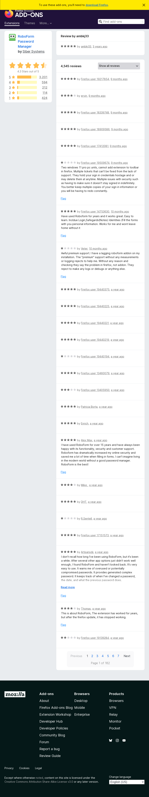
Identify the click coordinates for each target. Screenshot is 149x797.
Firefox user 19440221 (95, 323)
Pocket (114, 728)
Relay (113, 714)
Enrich (84, 423)
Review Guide (50, 756)
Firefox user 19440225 (95, 306)
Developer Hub (51, 721)
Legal (38, 768)
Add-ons (46, 694)
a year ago (117, 289)
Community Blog (52, 735)
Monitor (115, 721)
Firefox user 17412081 (94, 146)
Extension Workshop (55, 714)
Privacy (9, 768)
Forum (44, 742)
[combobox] (121, 21)
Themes (29, 23)
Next (127, 656)
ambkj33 (86, 46)
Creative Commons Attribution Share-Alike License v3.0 (38, 781)
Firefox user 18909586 (95, 129)
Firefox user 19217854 (95, 79)
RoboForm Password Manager (26, 41)
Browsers (116, 701)
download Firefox (97, 5)
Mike (84, 485)
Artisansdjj (87, 552)
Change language (120, 776)
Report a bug (49, 749)
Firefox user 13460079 (95, 373)
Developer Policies (53, 728)
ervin (84, 95)
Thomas (86, 608)
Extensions (12, 23)
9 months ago (119, 79)
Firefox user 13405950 (95, 390)
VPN (112, 708)
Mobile (79, 708)
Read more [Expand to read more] (68, 587)
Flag (63, 198)
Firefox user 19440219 (95, 339)
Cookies (24, 768)
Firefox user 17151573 (95, 535)
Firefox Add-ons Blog (56, 708)
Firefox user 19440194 (95, 356)
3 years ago (100, 46)
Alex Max (86, 440)
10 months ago (120, 211)
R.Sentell (86, 518)
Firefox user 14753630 (95, 211)
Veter (84, 248)
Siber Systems (34, 51)
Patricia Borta (89, 406)
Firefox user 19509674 (95, 162)
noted (39, 777)
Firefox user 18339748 (95, 112)
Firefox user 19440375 (95, 289)
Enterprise (82, 714)
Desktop (80, 701)
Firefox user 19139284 (95, 637)
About (44, 701)
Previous (76, 656)
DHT (84, 501)
